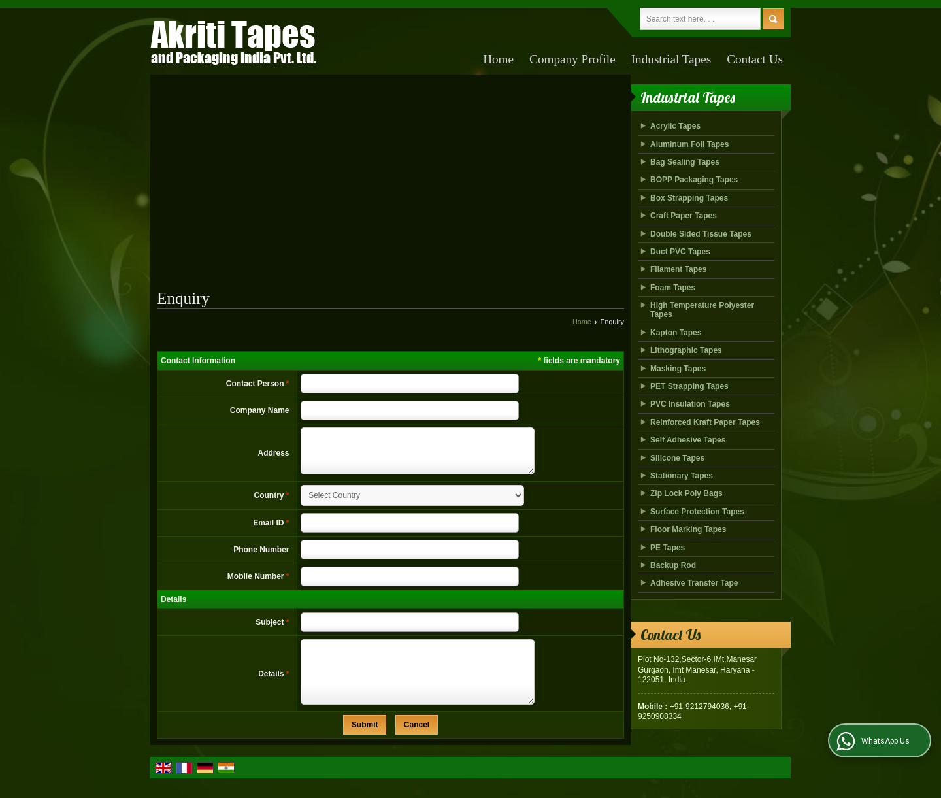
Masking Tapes (678, 368)
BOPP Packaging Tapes (694, 179)
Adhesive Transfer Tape (694, 583)
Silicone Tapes (677, 458)
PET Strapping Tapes (689, 386)
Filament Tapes (678, 269)
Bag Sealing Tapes (684, 162)
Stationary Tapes (681, 475)
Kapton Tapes (675, 332)
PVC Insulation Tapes (690, 403)
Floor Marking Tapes (688, 529)
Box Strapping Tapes (689, 198)
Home (498, 59)
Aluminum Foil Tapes (689, 144)
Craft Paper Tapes (683, 215)
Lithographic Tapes (686, 350)
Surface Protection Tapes (697, 511)
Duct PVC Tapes (680, 251)
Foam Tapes (672, 287)
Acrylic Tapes (675, 126)
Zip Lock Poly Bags (686, 493)
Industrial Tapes (671, 59)
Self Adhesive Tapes (687, 439)
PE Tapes (667, 547)
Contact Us (755, 59)
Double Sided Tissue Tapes (700, 234)
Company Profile (572, 59)
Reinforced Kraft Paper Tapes (705, 422)
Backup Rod (673, 565)
